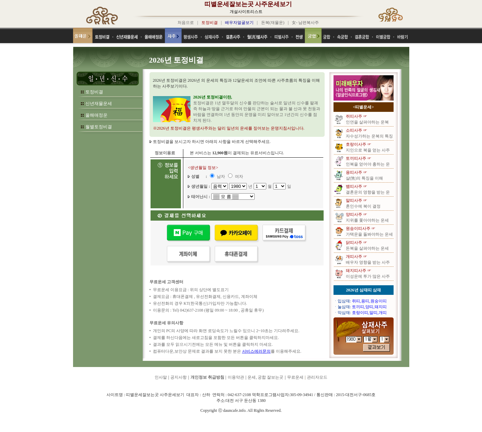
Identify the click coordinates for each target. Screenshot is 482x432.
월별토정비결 (98, 126)
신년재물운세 (98, 103)
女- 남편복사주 (305, 22)
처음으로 (186, 22)
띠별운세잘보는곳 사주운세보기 (248, 4)
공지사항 (178, 377)
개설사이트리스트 (246, 11)
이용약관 (236, 377)
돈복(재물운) (272, 22)
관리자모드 (317, 377)
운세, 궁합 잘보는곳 (265, 377)
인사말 (161, 377)
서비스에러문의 (256, 351)
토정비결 (94, 91)
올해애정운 (96, 115)
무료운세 (295, 377)
